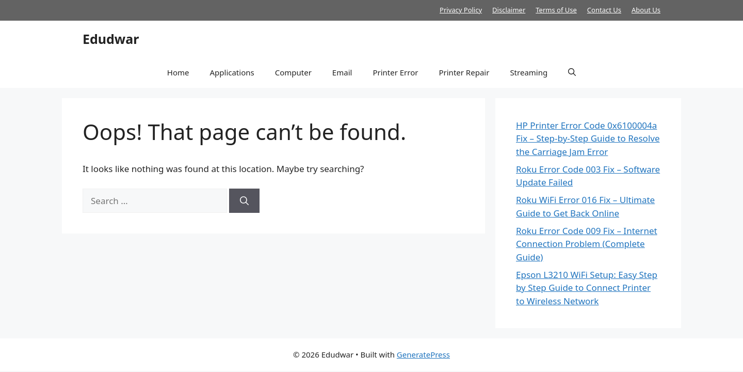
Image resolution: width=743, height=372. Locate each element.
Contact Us (604, 9)
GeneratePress (423, 354)
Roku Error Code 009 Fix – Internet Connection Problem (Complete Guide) (586, 244)
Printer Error (395, 72)
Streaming (528, 72)
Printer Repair (464, 72)
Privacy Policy (461, 9)
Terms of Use (556, 9)
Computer (293, 72)
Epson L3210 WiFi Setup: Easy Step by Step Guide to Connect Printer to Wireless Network (586, 288)
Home (178, 72)
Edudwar (111, 39)
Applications (231, 72)
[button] (572, 72)
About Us (646, 9)
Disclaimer (508, 9)
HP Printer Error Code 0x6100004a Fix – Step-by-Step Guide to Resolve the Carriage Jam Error (588, 138)
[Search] (244, 201)
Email (342, 72)
